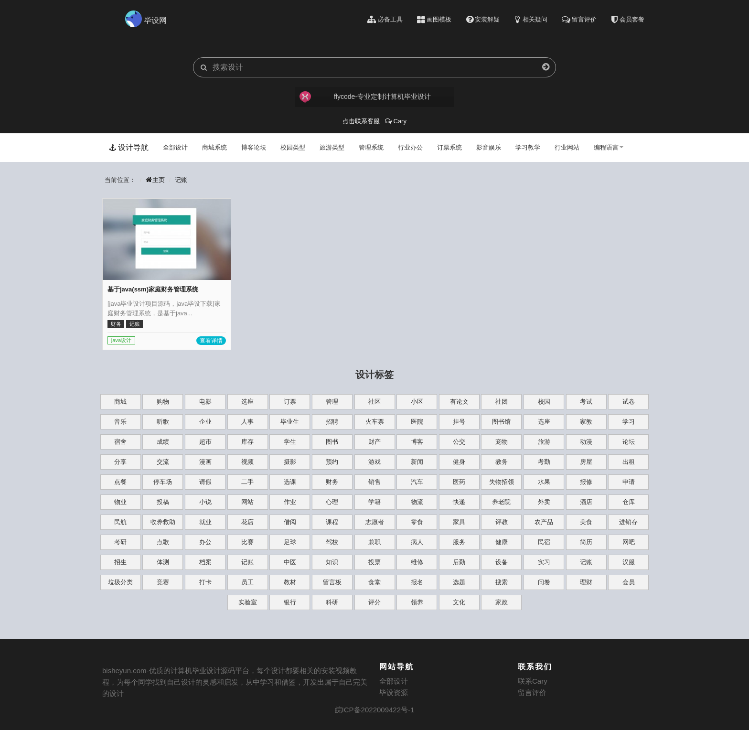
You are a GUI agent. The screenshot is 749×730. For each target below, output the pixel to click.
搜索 (501, 582)
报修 (586, 481)
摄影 (290, 461)
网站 (247, 501)
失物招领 (501, 481)
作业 (290, 501)
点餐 (120, 481)
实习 (544, 562)
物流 (417, 501)
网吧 (628, 542)
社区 (374, 401)
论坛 (628, 441)
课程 (332, 522)
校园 (544, 401)
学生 (290, 441)
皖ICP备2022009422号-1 (375, 710)
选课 (290, 481)
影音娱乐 (488, 147)
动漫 (586, 441)
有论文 (459, 401)
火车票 (374, 421)
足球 (290, 542)
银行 (290, 602)
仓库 (628, 501)
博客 (417, 441)
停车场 (162, 481)
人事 (247, 421)
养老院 (501, 501)
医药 (459, 481)
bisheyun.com (124, 670)
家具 (459, 522)
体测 (163, 562)
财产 (374, 441)
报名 (417, 582)
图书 (332, 441)
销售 (374, 481)
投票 (374, 562)
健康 (501, 542)
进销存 (628, 522)
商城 (120, 401)
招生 (120, 562)
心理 (332, 501)
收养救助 (162, 522)
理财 (586, 582)
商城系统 (214, 147)
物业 (120, 501)
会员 (628, 582)
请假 (205, 481)
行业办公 (410, 147)
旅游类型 (332, 147)
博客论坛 (253, 147)
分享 (120, 461)
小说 (205, 501)
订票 (290, 401)
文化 (459, 602)
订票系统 (449, 147)
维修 (417, 562)
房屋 (586, 461)
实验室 (247, 602)
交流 (163, 461)
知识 (332, 562)
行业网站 (567, 147)
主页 (155, 179)
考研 (120, 542)
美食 (586, 522)
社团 (501, 401)
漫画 (205, 461)
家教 (586, 421)
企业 (205, 421)
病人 (417, 542)
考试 (586, 401)
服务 (459, 542)
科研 (332, 602)
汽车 (417, 481)
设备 (501, 562)
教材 (290, 582)
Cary (396, 121)
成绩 (163, 441)
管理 (332, 401)
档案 (205, 562)
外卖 (544, 501)
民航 (120, 522)
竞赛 (163, 582)
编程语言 (608, 147)
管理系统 (371, 147)
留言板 (332, 582)
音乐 (120, 421)
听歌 (163, 421)
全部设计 (175, 147)
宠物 (501, 441)
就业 (205, 522)
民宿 (544, 542)
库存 (247, 441)
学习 (628, 421)
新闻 (417, 461)
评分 (374, 602)
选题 (459, 582)
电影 (205, 401)
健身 (459, 461)
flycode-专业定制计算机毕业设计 (364, 97)
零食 (417, 522)
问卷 (544, 582)
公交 (459, 441)
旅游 (544, 441)
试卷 (628, 401)
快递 (459, 501)
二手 (247, 481)
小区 (417, 401)
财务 (332, 481)
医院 (417, 421)
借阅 (290, 522)
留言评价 (532, 692)
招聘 (332, 421)
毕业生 (289, 421)
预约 (332, 461)
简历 (586, 542)
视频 (247, 461)
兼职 (374, 542)
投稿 (163, 501)
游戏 (374, 461)
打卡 (205, 582)
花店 (247, 522)
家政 (501, 602)
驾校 (332, 542)
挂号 (459, 421)
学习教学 (527, 147)
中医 (290, 562)
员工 (247, 582)
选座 (247, 401)
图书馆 (501, 421)
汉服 (628, 562)
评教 (501, 522)
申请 (628, 481)
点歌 (163, 542)
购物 (163, 401)
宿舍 (120, 441)
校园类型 (292, 147)
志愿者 (374, 522)
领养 (417, 602)
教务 (501, 461)
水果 (544, 481)
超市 (205, 441)
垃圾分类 (120, 582)
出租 (628, 461)
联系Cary (532, 681)
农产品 (544, 522)
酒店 (586, 501)
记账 (181, 179)
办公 (205, 542)
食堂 (374, 582)
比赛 (247, 542)
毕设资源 (393, 692)
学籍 (374, 501)
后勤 (459, 562)
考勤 (544, 461)
